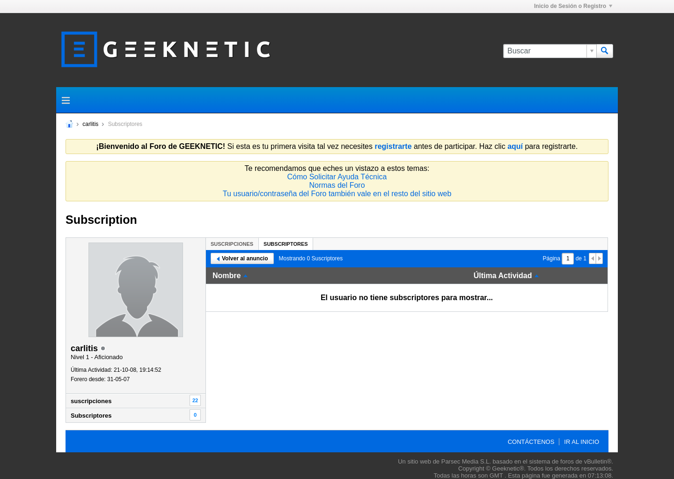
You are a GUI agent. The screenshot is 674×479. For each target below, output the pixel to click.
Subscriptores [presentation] (286, 244)
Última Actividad (503, 276)
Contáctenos (531, 441)
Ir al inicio (581, 441)
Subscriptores (91, 415)
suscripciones (91, 401)
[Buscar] (549, 51)
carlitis (90, 124)
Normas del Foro (337, 185)
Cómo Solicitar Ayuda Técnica (337, 177)
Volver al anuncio (242, 258)
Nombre (226, 276)
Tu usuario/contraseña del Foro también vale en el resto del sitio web (337, 194)
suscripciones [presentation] (232, 244)
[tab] (231, 243)
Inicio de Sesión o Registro (573, 6)
